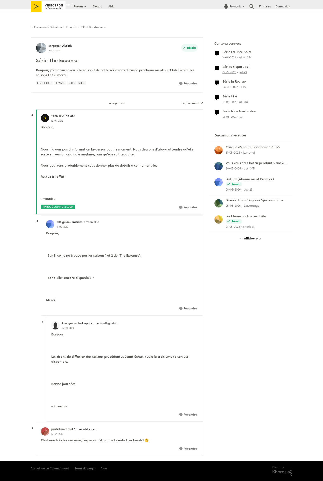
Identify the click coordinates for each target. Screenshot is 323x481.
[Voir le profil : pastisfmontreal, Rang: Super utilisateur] (45, 431)
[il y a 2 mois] (233, 152)
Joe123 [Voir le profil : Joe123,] (248, 189)
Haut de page (85, 468)
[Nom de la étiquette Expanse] (60, 83)
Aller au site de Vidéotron (50, 4)
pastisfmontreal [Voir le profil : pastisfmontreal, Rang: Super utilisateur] (62, 429)
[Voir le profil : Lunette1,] (218, 150)
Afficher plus (251, 238)
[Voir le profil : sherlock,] (218, 219)
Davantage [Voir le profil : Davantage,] (251, 205)
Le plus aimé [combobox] (192, 103)
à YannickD (91, 222)
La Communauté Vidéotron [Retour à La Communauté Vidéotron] (46, 27)
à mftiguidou (108, 323)
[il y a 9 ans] (229, 102)
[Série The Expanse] (57, 121)
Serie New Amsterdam (239, 111)
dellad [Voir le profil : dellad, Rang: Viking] (243, 102)
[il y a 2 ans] (229, 57)
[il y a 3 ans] (230, 87)
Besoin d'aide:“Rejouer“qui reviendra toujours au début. (254, 200)
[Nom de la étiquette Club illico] (44, 83)
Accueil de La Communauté (50, 468)
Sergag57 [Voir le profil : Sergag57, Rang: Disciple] (54, 45)
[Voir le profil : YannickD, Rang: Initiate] (45, 118)
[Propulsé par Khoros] (282, 471)
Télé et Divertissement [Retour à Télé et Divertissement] (93, 27)
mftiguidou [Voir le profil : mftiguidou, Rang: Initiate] (63, 222)
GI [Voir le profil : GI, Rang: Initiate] (241, 116)
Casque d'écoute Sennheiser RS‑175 (253, 147)
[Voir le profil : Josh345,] (218, 166)
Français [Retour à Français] (71, 27)
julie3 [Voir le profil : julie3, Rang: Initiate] (243, 72)
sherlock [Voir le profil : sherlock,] (248, 227)
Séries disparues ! (235, 67)
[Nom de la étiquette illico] (71, 83)
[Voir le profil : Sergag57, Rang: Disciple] (41, 48)
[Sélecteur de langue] (234, 15)
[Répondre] (188, 83)
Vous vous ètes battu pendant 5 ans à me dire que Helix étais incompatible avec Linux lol (255, 163)
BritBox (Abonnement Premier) (250, 179)
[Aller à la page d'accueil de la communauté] (48, 15)
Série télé (229, 96)
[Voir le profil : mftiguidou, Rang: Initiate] (50, 224)
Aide (104, 468)
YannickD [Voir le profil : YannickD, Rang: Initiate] (57, 116)
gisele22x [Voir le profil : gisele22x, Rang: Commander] (245, 57)
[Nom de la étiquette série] (81, 83)
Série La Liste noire (237, 52)
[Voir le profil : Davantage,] (218, 203)
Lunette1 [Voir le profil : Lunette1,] (249, 152)
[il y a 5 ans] (229, 72)
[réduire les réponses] (32, 115)
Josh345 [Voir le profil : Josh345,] (249, 168)
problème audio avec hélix (246, 216)
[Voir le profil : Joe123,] (218, 182)
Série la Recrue (234, 81)
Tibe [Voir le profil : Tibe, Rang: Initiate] (244, 87)
